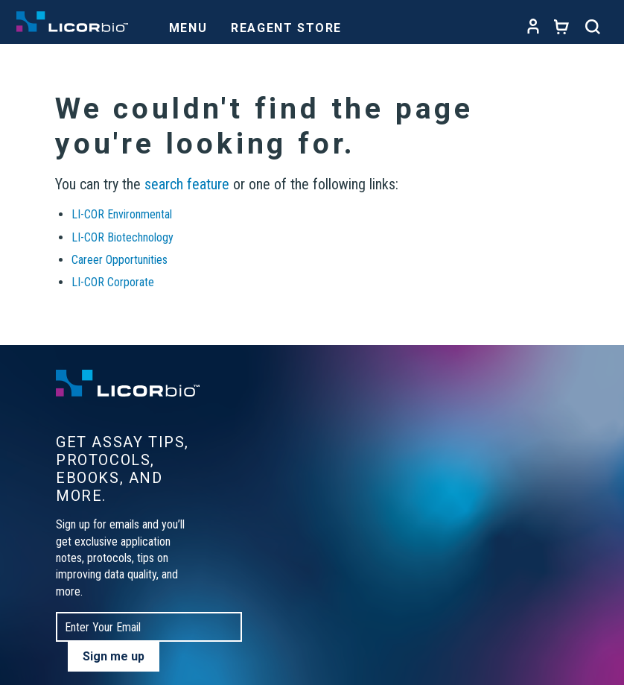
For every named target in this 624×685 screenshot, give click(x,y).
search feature (186, 184)
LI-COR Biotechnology (122, 237)
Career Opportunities (119, 260)
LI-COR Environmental (121, 214)
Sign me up (113, 656)
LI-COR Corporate (112, 282)
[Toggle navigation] (188, 24)
